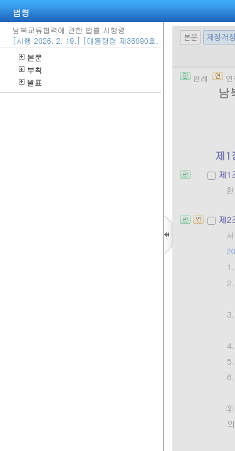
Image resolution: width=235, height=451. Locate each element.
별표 (30, 82)
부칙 (30, 70)
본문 (30, 57)
